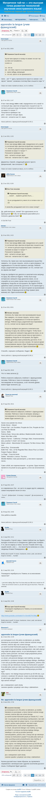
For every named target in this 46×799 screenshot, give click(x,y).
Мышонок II (4, 627)
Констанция (4, 39)
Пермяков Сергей (11, 91)
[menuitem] (6, 15)
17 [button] (29, 35)
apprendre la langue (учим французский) (15, 26)
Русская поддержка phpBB (23, 791)
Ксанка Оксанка (11, 475)
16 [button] (25, 35)
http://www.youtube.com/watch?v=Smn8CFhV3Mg (19, 616)
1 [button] (20, 35)
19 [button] (36, 35)
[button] (14, 34)
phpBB (19, 789)
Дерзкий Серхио (11, 561)
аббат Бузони (11, 174)
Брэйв (7, 527)
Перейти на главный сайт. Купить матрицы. (23, 11)
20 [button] (40, 35)
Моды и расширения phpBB (23, 795)
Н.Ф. (7, 692)
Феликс (3, 226)
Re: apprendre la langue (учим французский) (21, 700)
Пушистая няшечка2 (11, 394)
